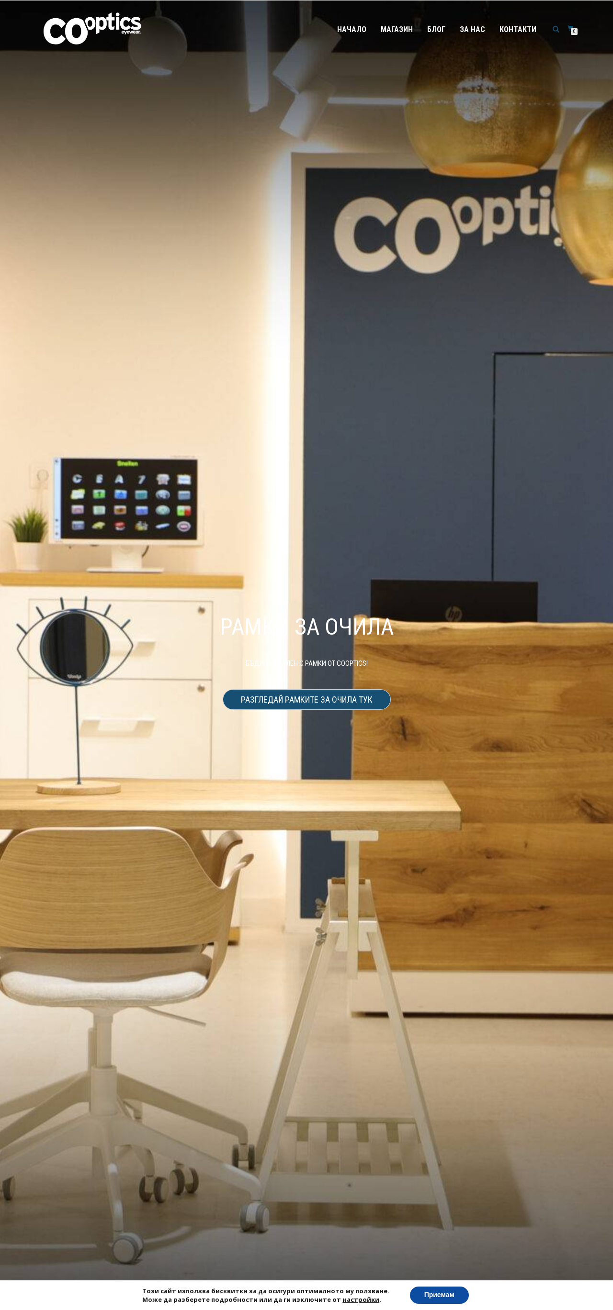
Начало (351, 29)
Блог (436, 29)
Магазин (397, 29)
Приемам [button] (439, 1294)
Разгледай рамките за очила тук (307, 699)
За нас (472, 29)
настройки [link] (360, 1299)
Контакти (517, 29)
